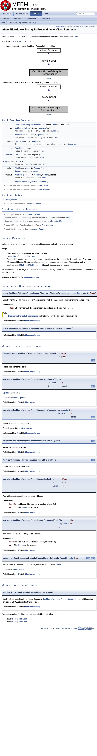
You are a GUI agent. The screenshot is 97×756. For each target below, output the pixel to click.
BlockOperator (33, 256)
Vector (27, 168)
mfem (3, 22)
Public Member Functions (64, 26)
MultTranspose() (36, 265)
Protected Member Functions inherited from (27, 225)
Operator (42, 128)
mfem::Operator (44, 189)
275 (18, 607)
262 (18, 471)
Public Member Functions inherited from (25, 185)
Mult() (22, 265)
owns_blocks (11, 200)
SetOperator (20, 141)
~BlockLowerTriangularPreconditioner (30, 181)
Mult (17, 168)
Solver (70, 144)
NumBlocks (19, 148)
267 (18, 512)
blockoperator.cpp (32, 321)
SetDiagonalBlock (22, 128)
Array (53, 125)
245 (18, 321)
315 (18, 433)
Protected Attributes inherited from (24, 229)
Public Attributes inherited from (21, 204)
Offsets (18, 161)
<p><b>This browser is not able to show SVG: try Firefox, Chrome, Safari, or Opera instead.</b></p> (49, 62)
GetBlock (18, 155)
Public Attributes (78, 26)
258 (18, 372)
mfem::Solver (43, 185)
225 (16, 277)
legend (49, 78)
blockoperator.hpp (22, 41)
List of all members (90, 26)
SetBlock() (14, 256)
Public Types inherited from (21, 214)
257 (18, 550)
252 (18, 574)
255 (18, 452)
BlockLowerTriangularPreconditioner (21, 22)
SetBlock (18, 135)
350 (18, 335)
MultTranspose (21, 175)
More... (76, 37)
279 (18, 402)
